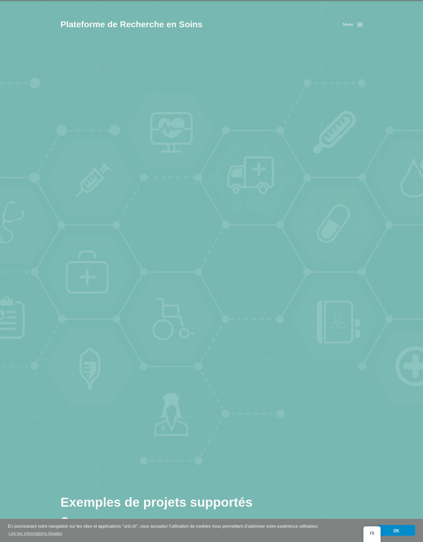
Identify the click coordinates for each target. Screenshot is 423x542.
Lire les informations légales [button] (35, 533)
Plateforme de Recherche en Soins (131, 24)
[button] (352, 24)
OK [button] (396, 530)
